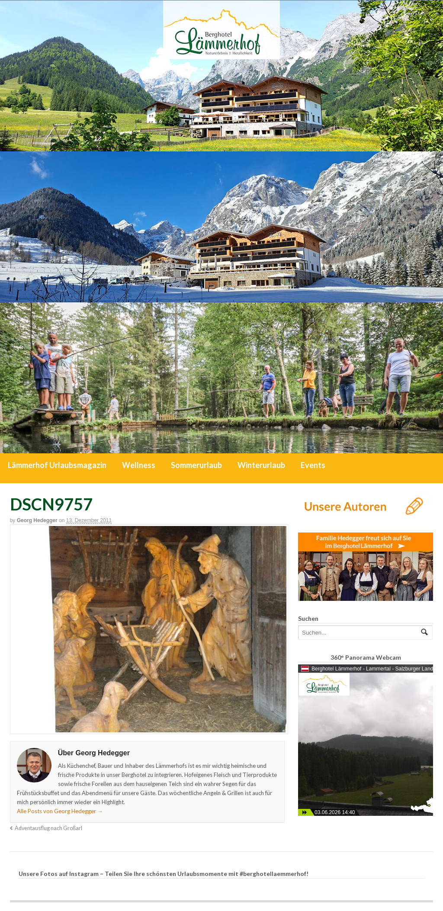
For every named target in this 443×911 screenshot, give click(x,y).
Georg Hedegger (37, 520)
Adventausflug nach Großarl (48, 828)
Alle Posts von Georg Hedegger (60, 811)
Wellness (138, 465)
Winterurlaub (261, 465)
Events (313, 465)
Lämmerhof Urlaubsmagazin (57, 465)
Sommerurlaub (196, 465)
